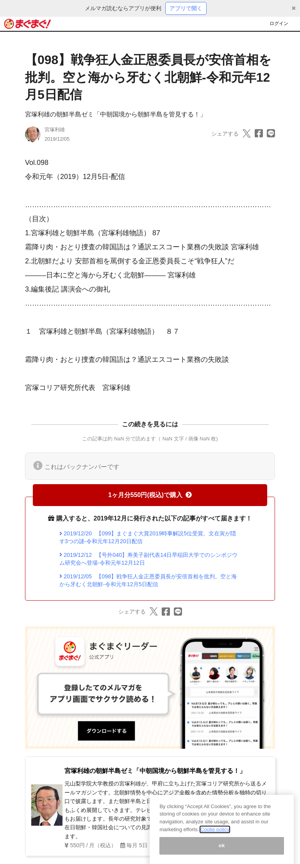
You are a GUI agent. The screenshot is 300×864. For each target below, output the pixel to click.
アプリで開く (186, 8)
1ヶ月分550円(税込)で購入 (150, 495)
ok (221, 853)
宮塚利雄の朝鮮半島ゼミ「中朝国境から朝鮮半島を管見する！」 (115, 114)
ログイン (279, 23)
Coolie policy (214, 837)
